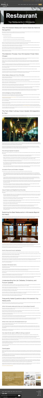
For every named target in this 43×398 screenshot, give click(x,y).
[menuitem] (19, 4)
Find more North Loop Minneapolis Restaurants (7, 365)
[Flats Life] (3, 394)
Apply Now (40, 4)
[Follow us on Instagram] (37, 0)
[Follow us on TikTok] (38, 0)
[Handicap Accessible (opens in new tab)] (39, 395)
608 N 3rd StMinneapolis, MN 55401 (38, 391)
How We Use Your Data (5, 397)
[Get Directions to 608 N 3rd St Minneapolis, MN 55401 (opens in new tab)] (26, 1)
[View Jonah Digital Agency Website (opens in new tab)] (5, 393)
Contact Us (16, 397)
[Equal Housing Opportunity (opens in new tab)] (38, 395)
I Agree (19, 395)
